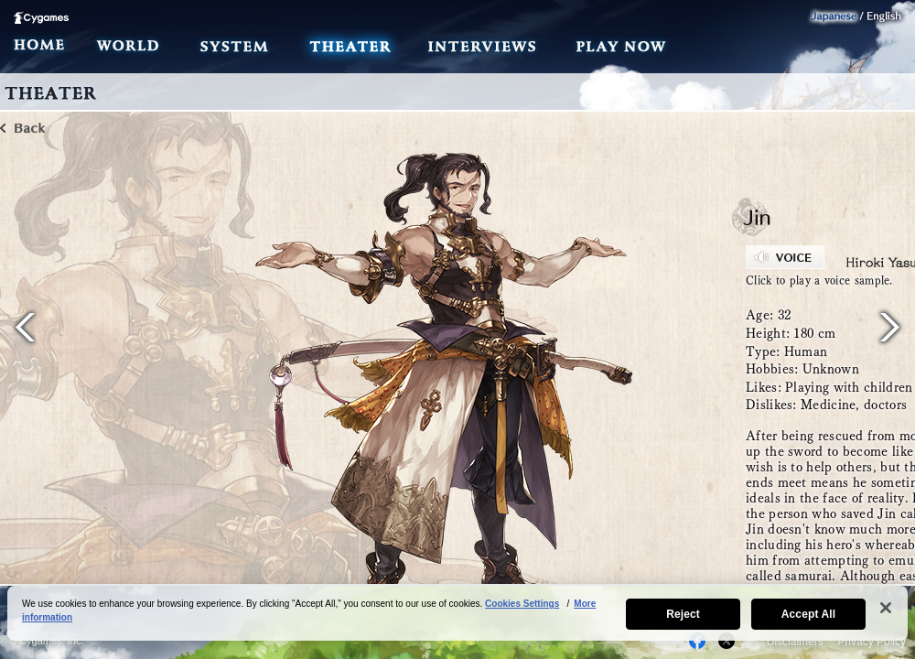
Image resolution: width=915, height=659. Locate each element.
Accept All (808, 614)
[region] (457, 613)
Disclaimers (795, 641)
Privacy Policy (871, 641)
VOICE (785, 257)
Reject (683, 614)
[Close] (886, 608)
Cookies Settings (522, 604)
